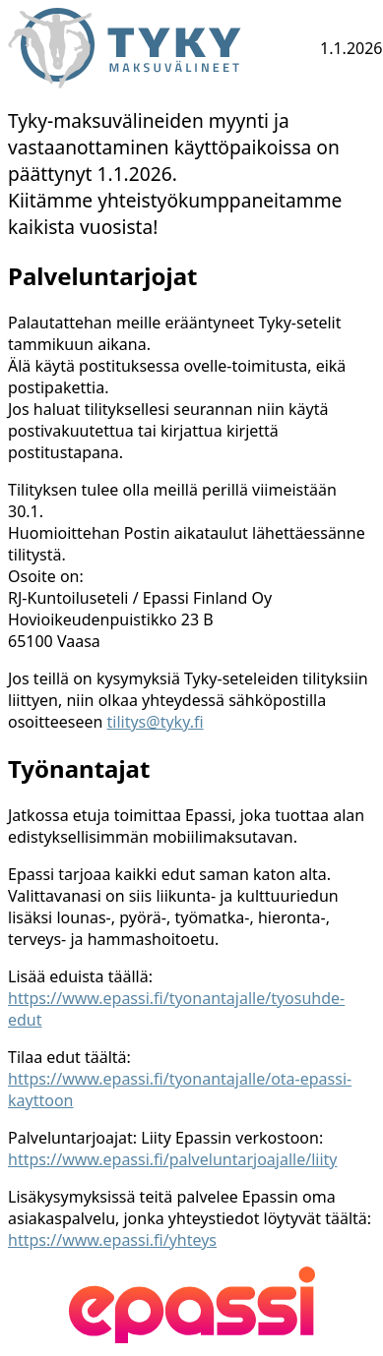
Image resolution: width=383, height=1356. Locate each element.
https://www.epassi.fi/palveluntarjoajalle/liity (172, 1159)
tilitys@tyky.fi (155, 722)
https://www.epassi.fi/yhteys (112, 1240)
